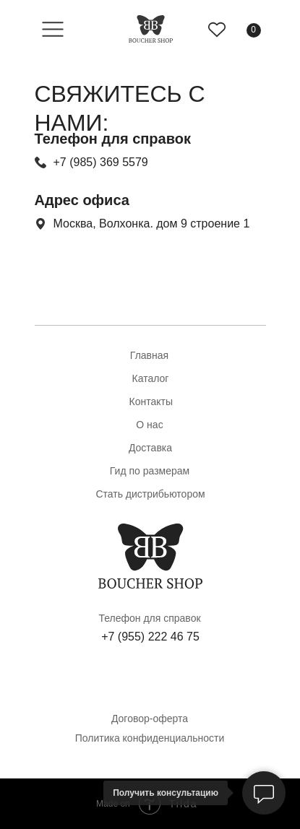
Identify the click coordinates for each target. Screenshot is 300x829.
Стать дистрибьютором (150, 494)
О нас (149, 424)
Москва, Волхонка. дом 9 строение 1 (151, 223)
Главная (149, 355)
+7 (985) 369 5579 (100, 162)
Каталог (150, 378)
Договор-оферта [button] (149, 718)
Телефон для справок (149, 618)
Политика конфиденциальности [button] (150, 738)
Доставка (150, 447)
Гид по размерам (149, 471)
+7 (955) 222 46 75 (150, 636)
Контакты (151, 401)
